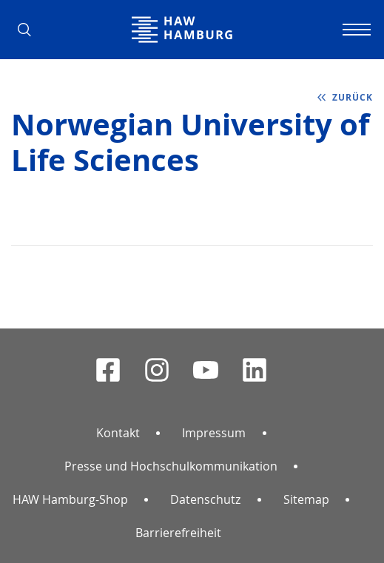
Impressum (214, 433)
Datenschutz (205, 499)
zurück (352, 97)
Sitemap (306, 499)
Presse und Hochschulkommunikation (170, 466)
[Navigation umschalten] (354, 29)
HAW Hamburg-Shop (70, 499)
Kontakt (118, 433)
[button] (29, 29)
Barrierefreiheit (178, 533)
